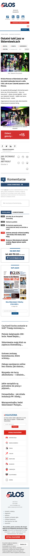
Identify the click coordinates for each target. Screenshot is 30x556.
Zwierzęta (10, 469)
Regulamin (7, 513)
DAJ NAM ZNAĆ (15, 251)
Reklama (7, 515)
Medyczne (10, 459)
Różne (9, 480)
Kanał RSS (7, 523)
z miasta (13, 46)
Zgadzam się (24, 544)
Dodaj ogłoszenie (15, 432)
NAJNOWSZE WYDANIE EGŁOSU (20, 22)
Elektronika (10, 474)
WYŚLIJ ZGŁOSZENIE (13, 537)
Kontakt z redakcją (9, 511)
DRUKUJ (27, 49)
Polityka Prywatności (10, 519)
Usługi (9, 453)
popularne (6, 212)
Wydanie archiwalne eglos (11, 517)
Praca (9, 448)
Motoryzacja (10, 438)
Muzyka (4, 46)
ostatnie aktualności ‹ (7, 151)
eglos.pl (15, 10)
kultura (5, 49)
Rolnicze (9, 464)
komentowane (18, 212)
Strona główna (4, 34)
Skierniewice (22, 46)
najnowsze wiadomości (14, 34)
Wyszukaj (25, 29)
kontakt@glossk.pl (15, 258)
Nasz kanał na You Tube (11, 521)
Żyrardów (16, 12)
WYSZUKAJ (15, 313)
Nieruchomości (11, 443)
